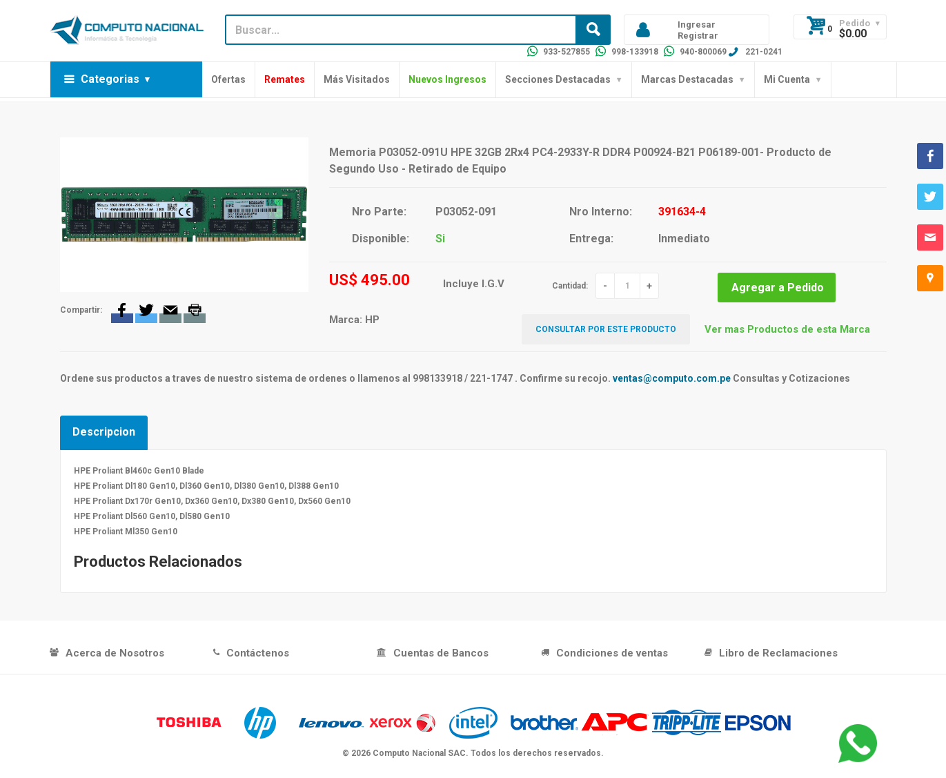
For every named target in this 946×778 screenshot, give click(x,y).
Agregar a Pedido (777, 287)
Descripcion (103, 431)
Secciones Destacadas (558, 79)
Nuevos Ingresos (447, 79)
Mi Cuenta (787, 79)
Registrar (698, 35)
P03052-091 (466, 211)
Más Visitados (357, 79)
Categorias (110, 79)
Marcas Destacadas (687, 79)
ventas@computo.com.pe (672, 378)
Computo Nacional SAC (419, 753)
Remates (284, 79)
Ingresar (697, 24)
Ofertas (228, 79)
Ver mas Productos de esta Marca (787, 329)
